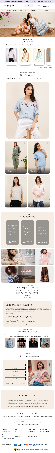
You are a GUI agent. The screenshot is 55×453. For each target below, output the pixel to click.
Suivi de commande (19, 433)
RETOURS (15, 378)
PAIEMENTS (15, 375)
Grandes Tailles (31, 45)
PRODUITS (15, 368)
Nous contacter (18, 434)
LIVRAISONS (15, 371)
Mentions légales (5, 434)
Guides (46, 10)
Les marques (5, 433)
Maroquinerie (50, 45)
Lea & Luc (19, 78)
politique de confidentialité (33, 424)
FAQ (16, 431)
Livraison (30, 434)
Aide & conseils (18, 436)
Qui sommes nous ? (6, 431)
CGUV (3, 436)
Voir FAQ (23, 383)
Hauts (7, 45)
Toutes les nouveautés (46, 67)
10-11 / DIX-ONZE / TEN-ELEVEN (34, 78)
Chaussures (41, 45)
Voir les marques (10, 313)
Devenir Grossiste (31, 433)
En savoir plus (27, 297)
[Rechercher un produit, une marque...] (30, 5)
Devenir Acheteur (31, 431)
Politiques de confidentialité (8, 438)
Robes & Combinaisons (18, 45)
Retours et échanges (32, 436)
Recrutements (5, 439)
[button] (23, 324)
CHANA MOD (10, 78)
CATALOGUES (15, 365)
